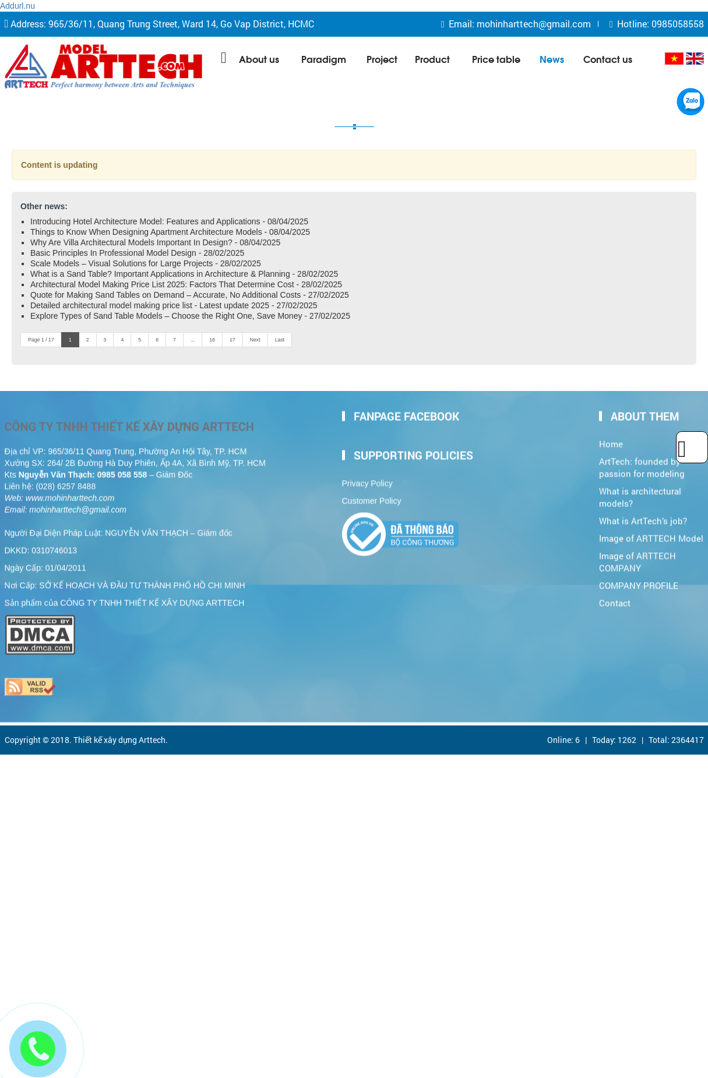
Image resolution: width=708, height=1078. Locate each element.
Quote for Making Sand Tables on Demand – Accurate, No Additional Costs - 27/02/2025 (189, 295)
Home (611, 441)
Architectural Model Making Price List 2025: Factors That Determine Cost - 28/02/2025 (186, 284)
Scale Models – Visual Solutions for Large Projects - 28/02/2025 (145, 263)
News (552, 58)
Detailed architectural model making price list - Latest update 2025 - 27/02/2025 (174, 305)
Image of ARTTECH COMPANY (637, 558)
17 (232, 340)
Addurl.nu (17, 5)
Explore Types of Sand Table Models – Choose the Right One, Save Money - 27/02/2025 (190, 315)
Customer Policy (371, 498)
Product (432, 58)
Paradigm (323, 58)
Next (255, 340)
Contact (614, 599)
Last (280, 340)
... (193, 340)
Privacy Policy (367, 480)
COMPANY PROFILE (638, 582)
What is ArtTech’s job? (643, 517)
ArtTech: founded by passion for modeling (642, 465)
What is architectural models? (640, 494)
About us (259, 58)
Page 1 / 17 (41, 340)
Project (382, 58)
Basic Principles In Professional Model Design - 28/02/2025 (137, 253)
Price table (496, 58)
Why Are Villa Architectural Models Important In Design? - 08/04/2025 (155, 242)
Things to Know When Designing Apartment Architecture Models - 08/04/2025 (170, 232)
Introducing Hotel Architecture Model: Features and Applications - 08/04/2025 (169, 221)
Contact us (607, 58)
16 (212, 340)
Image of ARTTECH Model (651, 535)
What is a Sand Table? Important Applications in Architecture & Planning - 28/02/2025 (184, 274)
